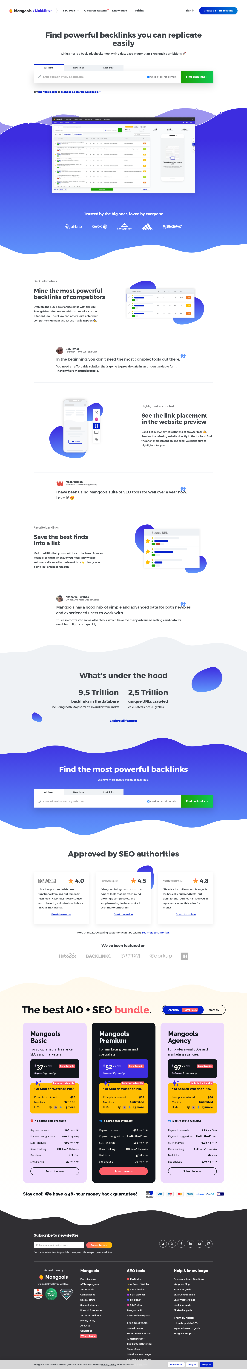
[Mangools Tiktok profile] (163, 1244)
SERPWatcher (136, 1294)
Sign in (190, 10)
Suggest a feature (89, 1305)
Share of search (135, 1349)
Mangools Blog (182, 1284)
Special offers (87, 1299)
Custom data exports (138, 1315)
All (48, 67)
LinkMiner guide (182, 1305)
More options (176, 1364)
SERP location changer (139, 1354)
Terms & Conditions (90, 1315)
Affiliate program (89, 1284)
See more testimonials (155, 932)
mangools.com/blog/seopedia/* (81, 91)
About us (85, 1325)
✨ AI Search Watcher (138, 1284)
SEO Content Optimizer (139, 1344)
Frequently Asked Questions (189, 1279)
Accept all (206, 1364)
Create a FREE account (218, 10)
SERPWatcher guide (184, 1299)
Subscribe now (99, 1245)
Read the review (61, 914)
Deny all (192, 1364)
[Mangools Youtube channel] (199, 1244)
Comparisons (87, 1294)
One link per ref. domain (161, 76)
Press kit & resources (91, 1310)
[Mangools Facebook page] (181, 1244)
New (78, 67)
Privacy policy (108, 1364)
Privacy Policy (87, 1320)
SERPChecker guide (184, 1294)
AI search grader (135, 1338)
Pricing (139, 10)
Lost (108, 67)
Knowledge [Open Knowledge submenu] (121, 10)
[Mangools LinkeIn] (190, 1244)
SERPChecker (136, 1289)
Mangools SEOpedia (184, 1333)
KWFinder (134, 1279)
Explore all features (123, 721)
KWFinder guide (182, 1289)
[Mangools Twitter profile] (172, 1244)
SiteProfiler (134, 1305)
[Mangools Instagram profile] (209, 1244)
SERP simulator (135, 1328)
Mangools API (134, 1310)
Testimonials (87, 1289)
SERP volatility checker (139, 1359)
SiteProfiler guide (183, 1310)
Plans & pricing (88, 1279)
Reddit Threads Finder (139, 1333)
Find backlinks (197, 76)
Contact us (86, 1330)
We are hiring (88, 1336)
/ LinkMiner (42, 11)
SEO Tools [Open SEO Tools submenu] (71, 10)
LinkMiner (134, 1299)
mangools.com (48, 91)
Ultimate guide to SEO (186, 1323)
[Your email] (59, 1245)
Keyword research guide (187, 1328)
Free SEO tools (137, 1323)
